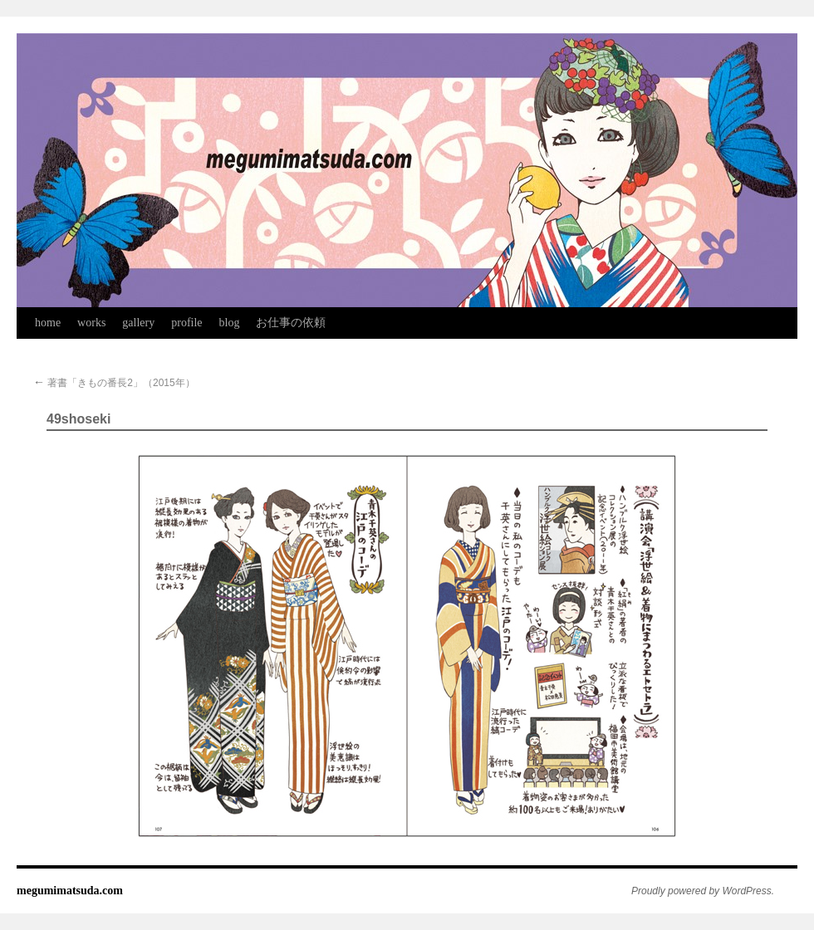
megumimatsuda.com (70, 890)
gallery (138, 322)
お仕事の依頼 (291, 322)
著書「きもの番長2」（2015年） (114, 383)
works (91, 322)
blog (229, 322)
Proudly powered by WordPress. (702, 891)
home (48, 322)
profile (186, 322)
